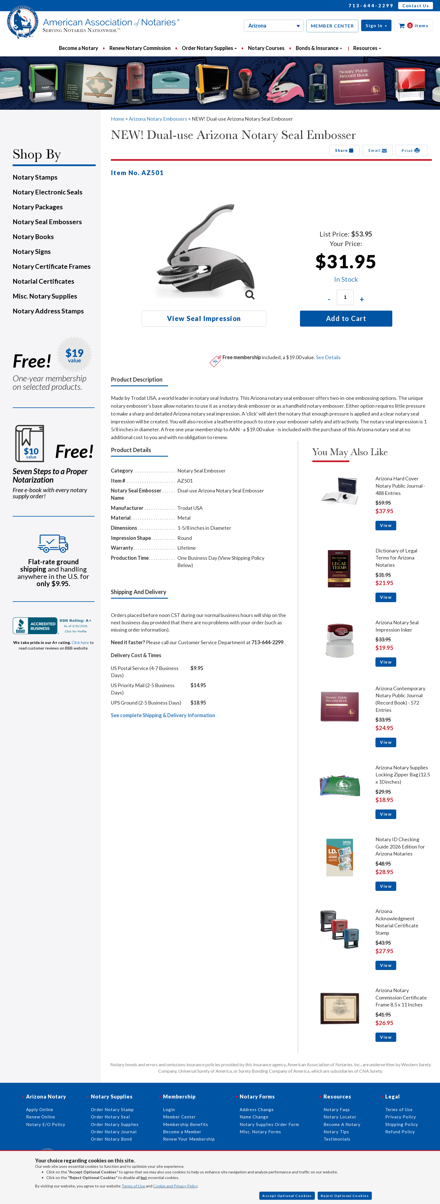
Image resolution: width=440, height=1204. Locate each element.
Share (344, 150)
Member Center (179, 1116)
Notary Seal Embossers (47, 222)
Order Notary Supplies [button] (209, 48)
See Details (328, 357)
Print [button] (411, 150)
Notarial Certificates (43, 281)
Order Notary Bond (111, 1138)
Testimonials (337, 1138)
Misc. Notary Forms (260, 1131)
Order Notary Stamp (112, 1109)
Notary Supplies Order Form (269, 1124)
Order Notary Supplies (115, 1124)
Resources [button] (367, 48)
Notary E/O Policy (45, 1124)
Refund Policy (400, 1131)
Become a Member (182, 1131)
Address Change (257, 1109)
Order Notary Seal (110, 1116)
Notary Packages (38, 207)
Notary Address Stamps (48, 311)
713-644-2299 (371, 5)
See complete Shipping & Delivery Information (163, 715)
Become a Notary (78, 48)
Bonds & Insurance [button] (319, 48)
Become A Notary (342, 1124)
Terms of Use (133, 1186)
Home (117, 119)
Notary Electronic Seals (47, 192)
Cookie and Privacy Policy (175, 1186)
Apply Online (39, 1109)
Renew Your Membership (189, 1138)
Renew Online (40, 1116)
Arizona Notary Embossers (158, 119)
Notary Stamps (35, 177)
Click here (80, 642)
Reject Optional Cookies (345, 1196)
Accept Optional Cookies (287, 1196)
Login (169, 1109)
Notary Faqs (337, 1109)
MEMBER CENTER (332, 25)
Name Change (254, 1116)
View (386, 525)
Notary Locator (340, 1116)
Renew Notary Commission (140, 48)
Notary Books (33, 236)
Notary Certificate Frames (52, 266)
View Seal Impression (204, 318)
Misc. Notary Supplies (45, 296)
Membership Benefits (185, 1124)
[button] (376, 25)
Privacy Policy (400, 1116)
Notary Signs (32, 251)
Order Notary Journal (114, 1131)
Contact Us (415, 5)
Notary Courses (266, 48)
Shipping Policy (401, 1124)
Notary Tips (336, 1131)
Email (377, 150)
